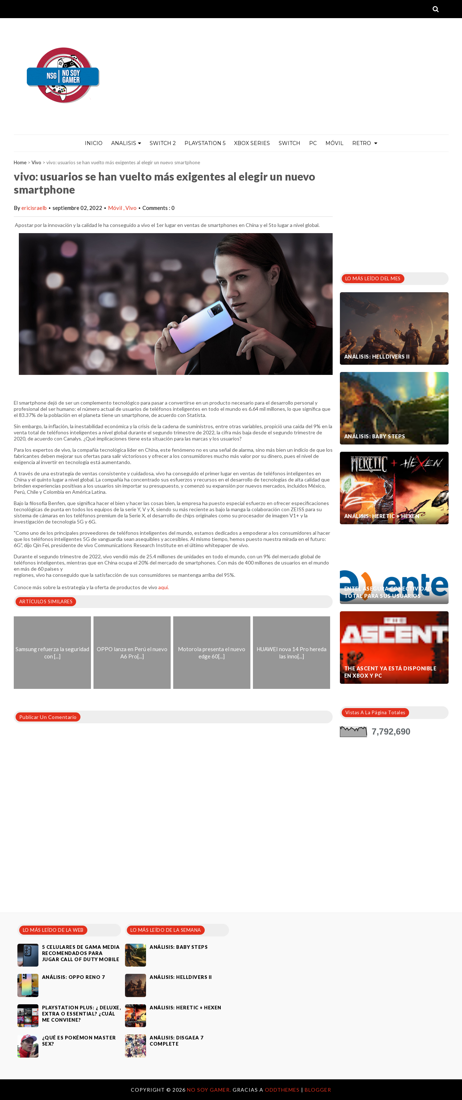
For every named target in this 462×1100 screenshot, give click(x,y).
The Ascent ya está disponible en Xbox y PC (390, 672)
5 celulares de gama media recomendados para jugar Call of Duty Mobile (81, 953)
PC (313, 143)
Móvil (115, 207)
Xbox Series (252, 143)
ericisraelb (34, 207)
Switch (289, 143)
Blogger (318, 1090)
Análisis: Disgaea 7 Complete (177, 1041)
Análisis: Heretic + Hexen (382, 516)
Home (20, 162)
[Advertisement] (394, 210)
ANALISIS (126, 143)
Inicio (94, 143)
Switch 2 (163, 143)
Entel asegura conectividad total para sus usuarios (388, 592)
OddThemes (282, 1090)
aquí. (163, 587)
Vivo (36, 162)
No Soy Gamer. (210, 1090)
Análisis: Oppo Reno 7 (73, 977)
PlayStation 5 (204, 143)
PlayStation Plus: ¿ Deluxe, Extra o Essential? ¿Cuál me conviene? (81, 1014)
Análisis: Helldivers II (377, 356)
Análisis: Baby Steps (374, 436)
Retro (364, 143)
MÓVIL (334, 143)
